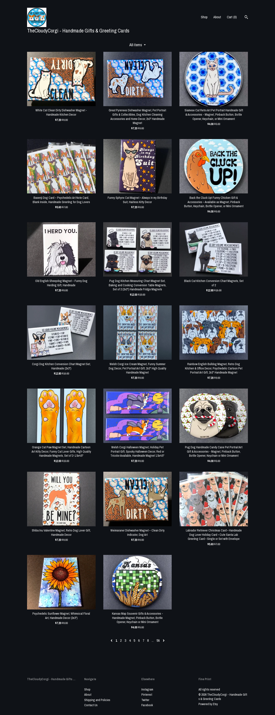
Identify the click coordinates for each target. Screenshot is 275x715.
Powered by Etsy (208, 704)
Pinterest (146, 695)
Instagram (147, 689)
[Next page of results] (164, 640)
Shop (204, 17)
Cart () (232, 17)
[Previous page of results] (111, 640)
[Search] (246, 17)
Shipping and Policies (97, 700)
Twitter (145, 700)
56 (158, 640)
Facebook (147, 705)
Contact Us (91, 705)
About (217, 17)
